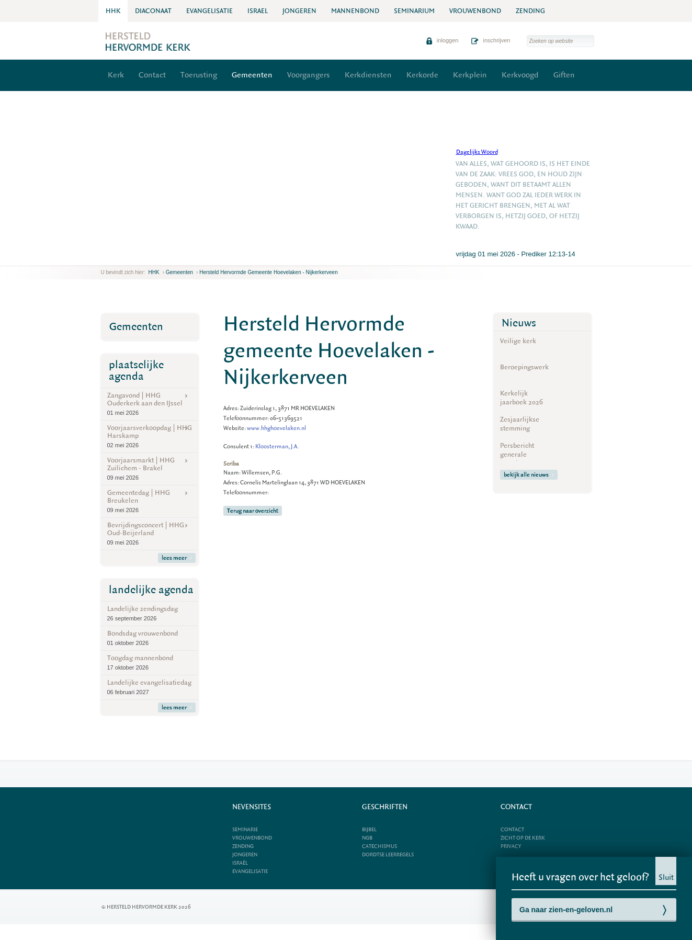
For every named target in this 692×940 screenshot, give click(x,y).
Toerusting (198, 75)
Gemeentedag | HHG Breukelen (149, 501)
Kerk (116, 75)
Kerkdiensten (368, 75)
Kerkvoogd (520, 75)
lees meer (177, 558)
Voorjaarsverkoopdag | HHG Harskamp (149, 436)
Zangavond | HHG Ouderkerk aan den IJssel (149, 404)
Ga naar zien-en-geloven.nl (565, 909)
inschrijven (490, 40)
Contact (152, 75)
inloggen (442, 40)
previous (103, 257)
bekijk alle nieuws (529, 475)
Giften (564, 75)
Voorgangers (308, 75)
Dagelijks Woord (477, 152)
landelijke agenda (151, 590)
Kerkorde (422, 75)
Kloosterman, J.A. (277, 446)
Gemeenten (252, 75)
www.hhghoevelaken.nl (276, 428)
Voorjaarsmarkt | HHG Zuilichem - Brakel (149, 469)
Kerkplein (470, 75)
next (116, 257)
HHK (154, 272)
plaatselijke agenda (136, 370)
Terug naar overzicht (252, 511)
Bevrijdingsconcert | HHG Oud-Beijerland (149, 533)
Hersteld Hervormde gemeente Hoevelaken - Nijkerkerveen (268, 272)
